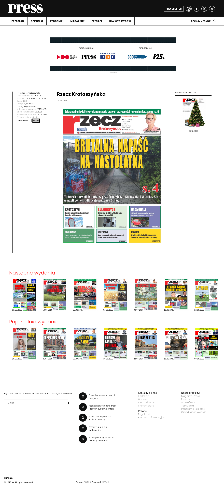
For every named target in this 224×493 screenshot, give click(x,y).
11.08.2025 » (38, 111)
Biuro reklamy (146, 402)
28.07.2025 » (43, 114)
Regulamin (144, 414)
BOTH (87, 482)
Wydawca (144, 399)
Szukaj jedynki (201, 21)
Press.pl (185, 399)
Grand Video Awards (193, 412)
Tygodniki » (29, 103)
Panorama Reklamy (193, 409)
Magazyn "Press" (191, 396)
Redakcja (143, 396)
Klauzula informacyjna (151, 417)
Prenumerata (146, 405)
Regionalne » (30, 106)
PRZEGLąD (17, 21)
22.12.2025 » (42, 109)
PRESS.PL (96, 21)
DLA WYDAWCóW (120, 21)
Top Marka (187, 405)
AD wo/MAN (188, 402)
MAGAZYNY (77, 21)
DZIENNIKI (37, 21)
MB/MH (105, 482)
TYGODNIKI (57, 21)
